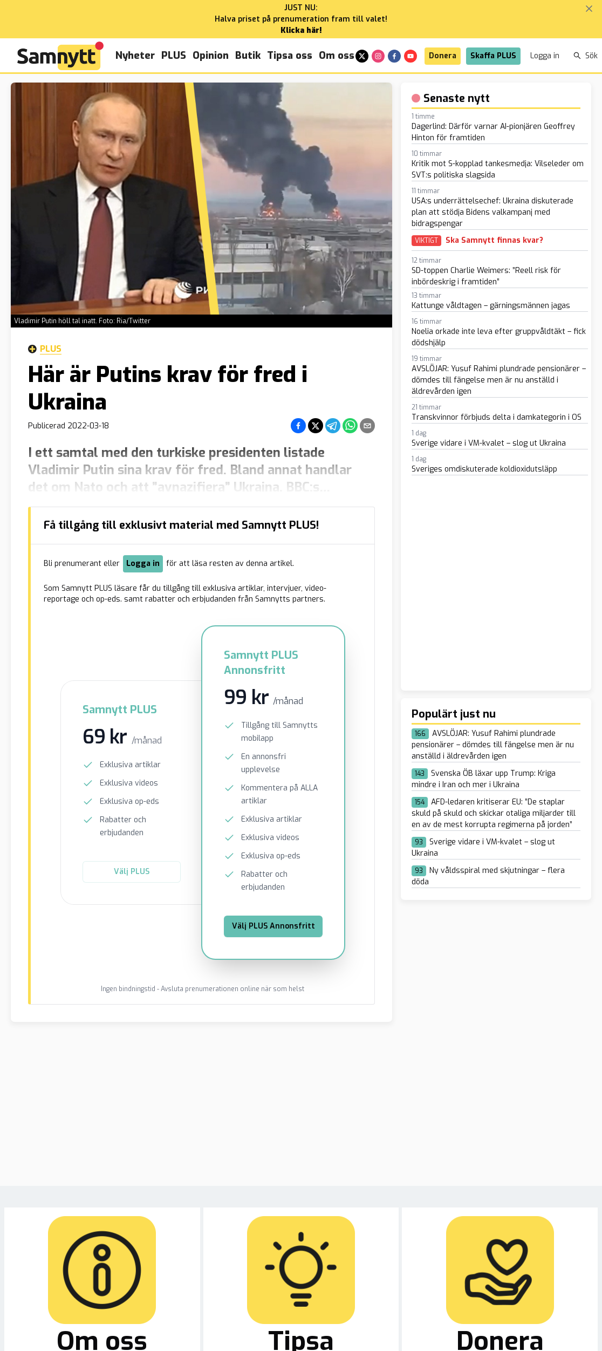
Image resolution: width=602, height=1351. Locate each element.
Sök (585, 56)
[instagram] (378, 56)
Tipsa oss (289, 55)
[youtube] (410, 56)
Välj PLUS (131, 871)
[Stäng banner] (589, 8)
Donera (442, 56)
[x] (361, 56)
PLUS (173, 55)
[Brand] (60, 56)
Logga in (544, 56)
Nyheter (135, 55)
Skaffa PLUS (493, 56)
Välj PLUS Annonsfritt (273, 926)
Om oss (336, 55)
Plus (44, 349)
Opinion (211, 55)
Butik (248, 55)
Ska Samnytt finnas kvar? (494, 240)
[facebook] (394, 56)
